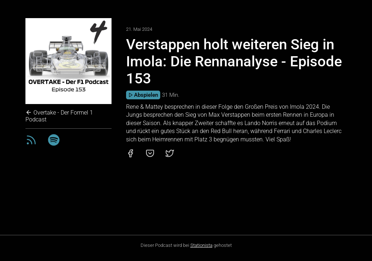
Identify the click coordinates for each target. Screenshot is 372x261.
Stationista (201, 245)
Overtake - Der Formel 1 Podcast (59, 116)
